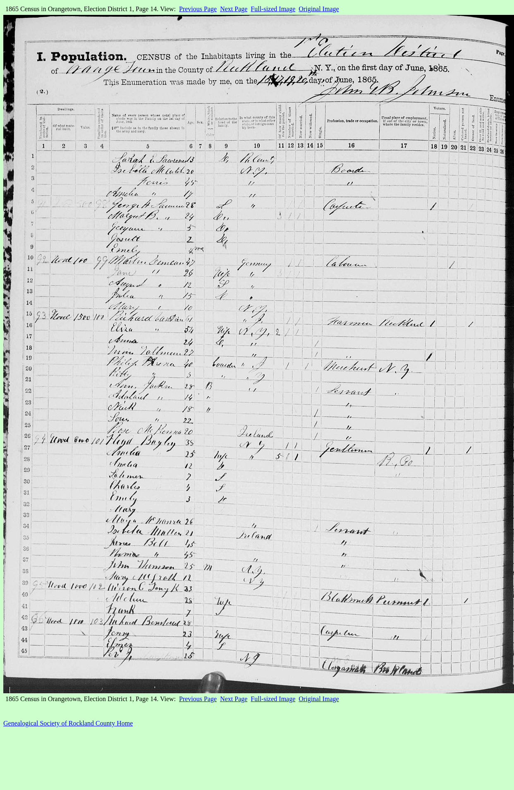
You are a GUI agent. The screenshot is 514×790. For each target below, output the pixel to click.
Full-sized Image (273, 8)
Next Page (233, 8)
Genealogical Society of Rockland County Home (68, 723)
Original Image (319, 8)
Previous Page (198, 8)
